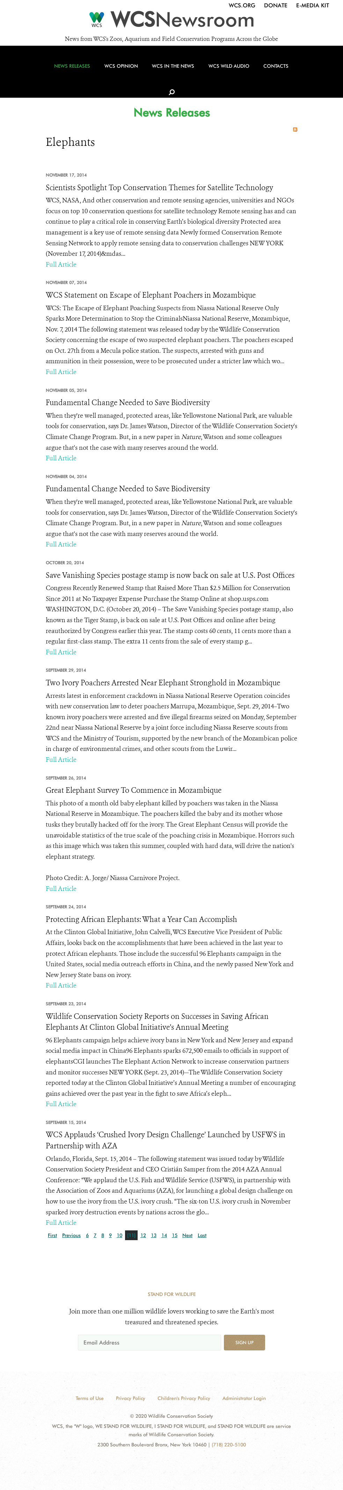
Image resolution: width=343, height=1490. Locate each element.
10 (119, 1235)
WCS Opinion (119, 73)
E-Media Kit (312, 5)
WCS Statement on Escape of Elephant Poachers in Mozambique (151, 295)
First (52, 1235)
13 (153, 1235)
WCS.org (242, 5)
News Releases (73, 73)
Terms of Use (90, 1398)
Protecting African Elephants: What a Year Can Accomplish (141, 919)
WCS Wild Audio (222, 73)
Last (202, 1235)
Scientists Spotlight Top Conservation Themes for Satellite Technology (159, 188)
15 (174, 1235)
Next (187, 1235)
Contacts (267, 73)
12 (143, 1235)
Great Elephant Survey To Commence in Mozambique (133, 790)
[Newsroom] (171, 21)
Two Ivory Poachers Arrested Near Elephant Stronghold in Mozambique (163, 683)
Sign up (244, 1342)
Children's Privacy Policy (184, 1398)
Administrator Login (244, 1398)
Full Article (61, 264)
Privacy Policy (130, 1398)
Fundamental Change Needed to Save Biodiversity (128, 403)
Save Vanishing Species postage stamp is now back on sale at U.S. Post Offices (170, 575)
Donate (275, 5)
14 (164, 1235)
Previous (71, 1235)
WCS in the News (169, 73)
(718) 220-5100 (229, 1444)
